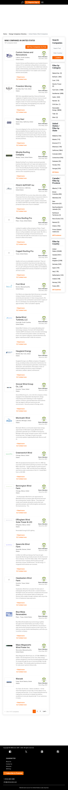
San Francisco (20, 188)
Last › (44, 711)
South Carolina (25, 57)
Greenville (18, 322)
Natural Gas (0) (57, 73)
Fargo (17, 681)
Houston (18, 389)
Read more (20, 77)
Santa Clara (19, 122)
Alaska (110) (56, 139)
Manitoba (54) (56, 198)
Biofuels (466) (57, 77)
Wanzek (19, 679)
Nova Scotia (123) (57, 219)
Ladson (18, 57)
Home (5, 34)
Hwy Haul (20, 119)
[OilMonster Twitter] (26, 752)
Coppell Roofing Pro (24, 251)
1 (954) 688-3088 (9, 779)
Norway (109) (56, 282)
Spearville (18, 549)
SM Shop (8, 769)
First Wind (20, 284)
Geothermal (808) (57, 93)
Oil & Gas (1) (56, 104)
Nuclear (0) (55, 101)
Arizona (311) (56, 143)
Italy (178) (55, 271)
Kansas (24, 549)
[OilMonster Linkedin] (42, 752)
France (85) (55, 286)
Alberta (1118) (56, 188)
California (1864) (57, 150)
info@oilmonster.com (10, 782)
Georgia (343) (56, 168)
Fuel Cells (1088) (57, 90)
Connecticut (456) (57, 157)
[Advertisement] (34, 18)
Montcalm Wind (23, 418)
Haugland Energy (23, 351)
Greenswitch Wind (24, 453)
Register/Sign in (32, 2)
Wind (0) (55, 117)
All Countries (56, 290)
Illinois (23, 455)
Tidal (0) (55, 114)
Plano (17, 221)
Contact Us (9, 764)
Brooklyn (18, 89)
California (26, 122)
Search (58, 57)
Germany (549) (56, 264)
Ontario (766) (56, 226)
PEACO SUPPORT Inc (25, 185)
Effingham (19, 525)
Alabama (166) (56, 136)
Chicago (18, 455)
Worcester (19, 650)
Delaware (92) (56, 161)
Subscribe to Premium (13, 773)
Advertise (8, 766)
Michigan (24, 420)
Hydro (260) (56, 97)
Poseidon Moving (23, 86)
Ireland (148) (56, 279)
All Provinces (56, 235)
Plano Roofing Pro (24, 218)
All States (55, 172)
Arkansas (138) (57, 147)
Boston (18, 287)
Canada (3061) (56, 255)
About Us (8, 761)
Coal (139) (55, 80)
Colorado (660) (57, 154)
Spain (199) (55, 268)
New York (24, 89)
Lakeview (18, 420)
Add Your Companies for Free (36, 47)
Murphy (18, 157)
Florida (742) (56, 165)
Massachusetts (25, 287)
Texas (22, 157)
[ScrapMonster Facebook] (10, 752)
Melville (18, 354)
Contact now (21, 79)
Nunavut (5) (55, 222)
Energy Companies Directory (18, 34)
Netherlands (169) (57, 275)
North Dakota (24, 681)
